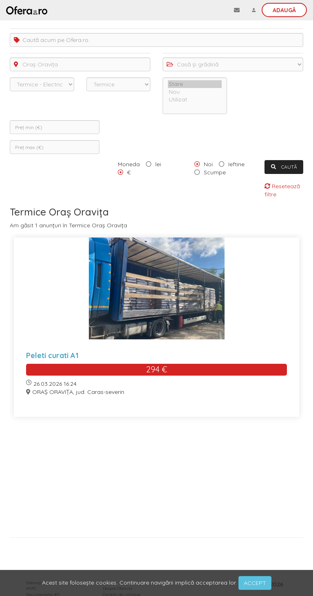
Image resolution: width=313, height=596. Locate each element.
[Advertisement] (156, 480)
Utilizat (195, 99)
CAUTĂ (284, 167)
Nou (195, 92)
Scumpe (215, 172)
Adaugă (284, 10)
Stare (195, 84)
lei (158, 164)
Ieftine (236, 164)
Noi (208, 164)
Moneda (129, 164)
